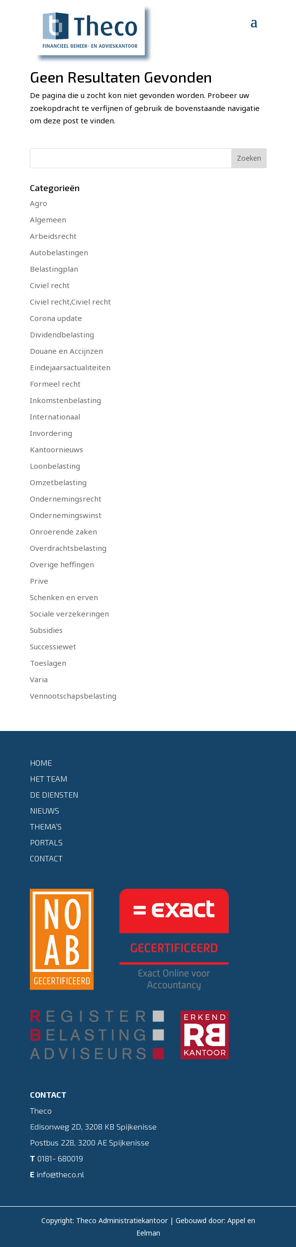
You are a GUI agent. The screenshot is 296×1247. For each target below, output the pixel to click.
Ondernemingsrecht (65, 499)
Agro (38, 203)
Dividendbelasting (62, 334)
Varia (39, 679)
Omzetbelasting (58, 482)
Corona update (56, 318)
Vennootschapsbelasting (73, 696)
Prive (39, 581)
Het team (48, 778)
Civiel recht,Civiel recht (70, 302)
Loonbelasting (55, 466)
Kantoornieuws (56, 449)
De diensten (54, 794)
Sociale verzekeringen (69, 614)
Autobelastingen (59, 252)
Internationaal (55, 416)
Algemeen (48, 219)
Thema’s (46, 826)
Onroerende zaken (63, 531)
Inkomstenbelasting (65, 400)
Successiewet (53, 646)
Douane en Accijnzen (66, 351)
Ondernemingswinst (65, 515)
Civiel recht (50, 285)
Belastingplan (54, 269)
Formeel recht (55, 384)
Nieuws (44, 810)
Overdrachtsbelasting (68, 548)
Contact (46, 858)
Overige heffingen (62, 564)
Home (41, 762)
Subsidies (46, 630)
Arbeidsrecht (53, 236)
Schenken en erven (64, 597)
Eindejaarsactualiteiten (70, 367)
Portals (46, 842)
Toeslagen (48, 663)
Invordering (51, 433)
